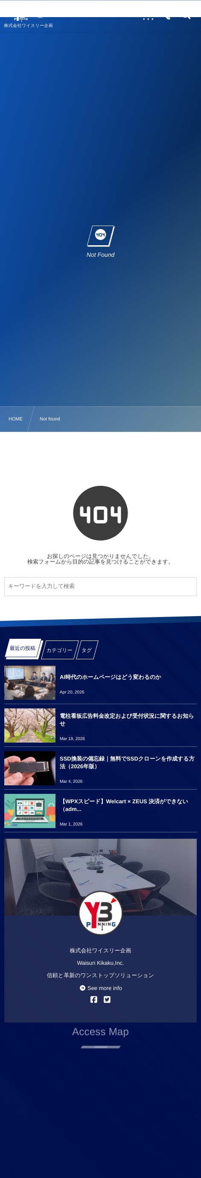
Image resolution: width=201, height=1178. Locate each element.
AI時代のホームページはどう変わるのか (110, 677)
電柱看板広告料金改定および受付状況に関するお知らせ (127, 720)
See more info (100, 988)
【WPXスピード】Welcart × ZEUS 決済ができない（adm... (124, 805)
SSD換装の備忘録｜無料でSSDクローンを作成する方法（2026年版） (127, 762)
